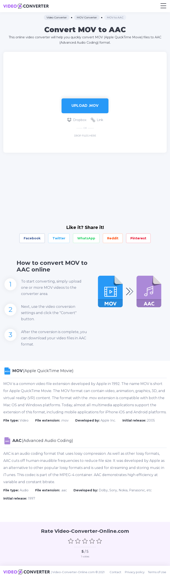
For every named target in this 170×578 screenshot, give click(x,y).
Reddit (112, 238)
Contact (116, 572)
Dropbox (76, 120)
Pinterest (138, 238)
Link (97, 120)
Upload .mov (85, 105)
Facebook (32, 238)
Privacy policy (135, 572)
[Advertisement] (85, 73)
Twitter (58, 238)
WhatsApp (86, 238)
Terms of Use (157, 572)
